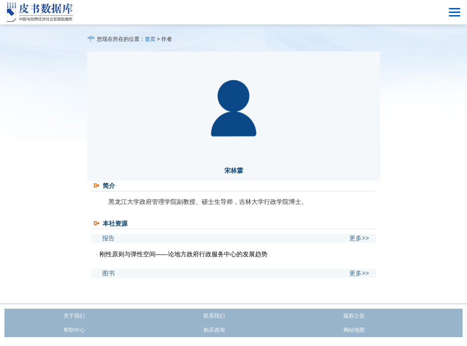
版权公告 (354, 316)
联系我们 (214, 316)
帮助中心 (74, 330)
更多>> (359, 238)
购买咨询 (214, 330)
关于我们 (74, 316)
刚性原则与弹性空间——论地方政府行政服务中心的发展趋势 (183, 254)
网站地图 (354, 330)
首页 (150, 39)
